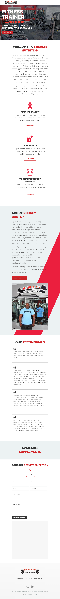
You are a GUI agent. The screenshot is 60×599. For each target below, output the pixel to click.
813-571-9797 (30, 477)
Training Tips (38, 578)
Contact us (35, 581)
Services (20, 578)
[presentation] (24, 510)
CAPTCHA (16, 505)
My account (24, 581)
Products (28, 578)
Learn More (30, 125)
